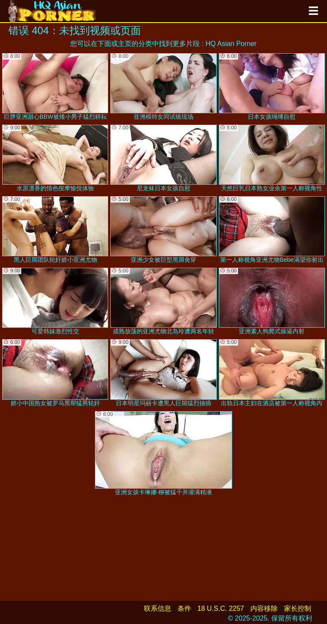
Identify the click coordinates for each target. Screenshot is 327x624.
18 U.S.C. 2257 (221, 608)
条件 (184, 608)
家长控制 (297, 608)
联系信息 (157, 608)
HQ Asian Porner (231, 43)
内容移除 (264, 608)
